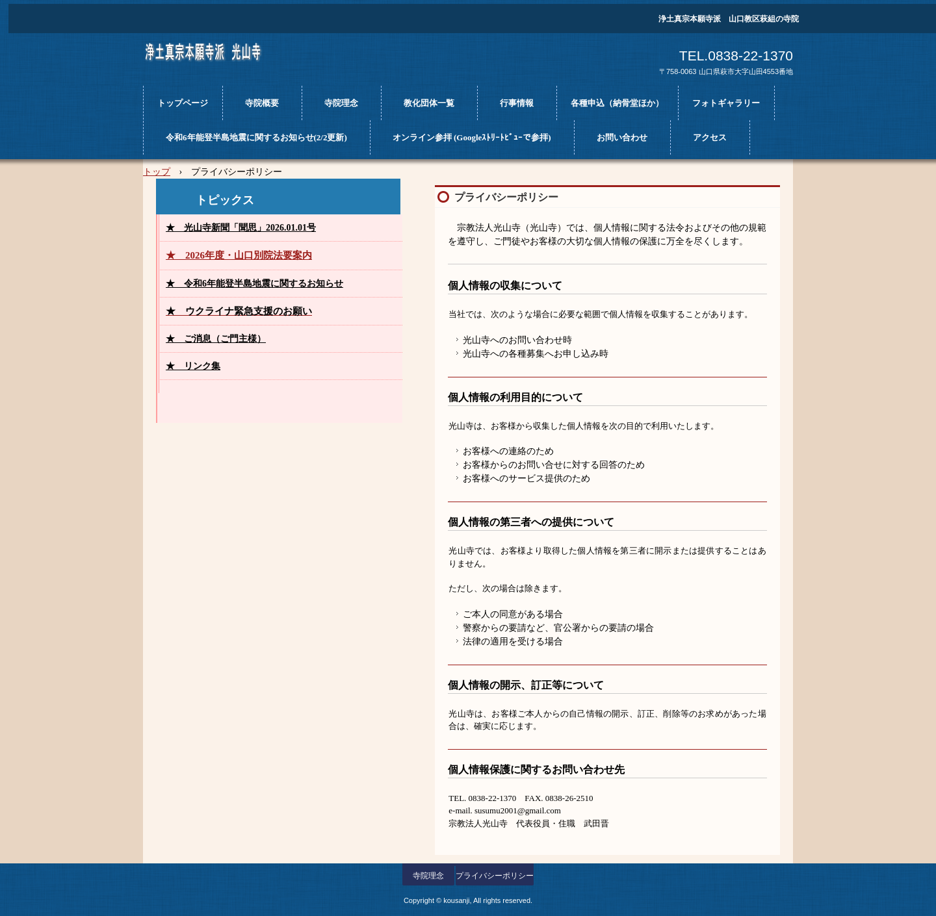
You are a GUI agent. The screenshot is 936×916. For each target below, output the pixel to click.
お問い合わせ (622, 137)
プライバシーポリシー (495, 875)
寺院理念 (341, 103)
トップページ (182, 103)
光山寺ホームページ (218, 57)
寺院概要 (262, 103)
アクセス (709, 137)
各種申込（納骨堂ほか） (617, 103)
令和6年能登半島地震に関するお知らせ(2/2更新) (256, 137)
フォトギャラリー (726, 103)
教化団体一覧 (429, 103)
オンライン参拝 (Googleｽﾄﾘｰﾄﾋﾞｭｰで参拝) (472, 137)
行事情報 (516, 103)
